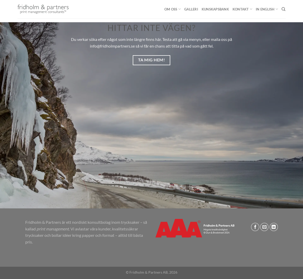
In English (267, 9)
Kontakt (242, 9)
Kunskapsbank (215, 9)
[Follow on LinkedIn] (274, 227)
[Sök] (283, 9)
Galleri (191, 9)
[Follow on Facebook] (255, 227)
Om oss (172, 9)
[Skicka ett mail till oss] (264, 227)
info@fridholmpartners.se (112, 45)
